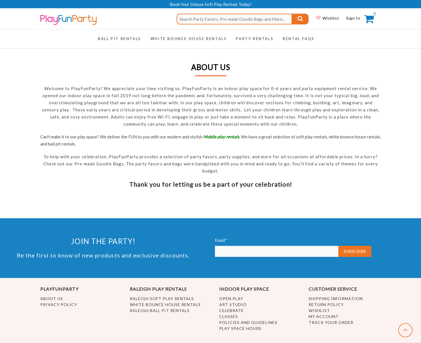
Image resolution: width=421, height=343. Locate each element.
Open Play (231, 298)
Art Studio (233, 304)
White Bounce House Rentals (165, 304)
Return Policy (326, 304)
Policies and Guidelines (248, 322)
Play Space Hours (240, 328)
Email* (277, 247)
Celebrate (231, 310)
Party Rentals (254, 38)
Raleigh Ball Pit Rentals (160, 310)
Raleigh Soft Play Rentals (162, 298)
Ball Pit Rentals (119, 38)
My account (324, 316)
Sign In (353, 18)
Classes (228, 316)
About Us (51, 298)
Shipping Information (336, 298)
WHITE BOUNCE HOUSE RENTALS (188, 38)
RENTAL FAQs (299, 38)
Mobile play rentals (221, 136)
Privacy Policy (58, 304)
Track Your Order (331, 322)
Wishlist (330, 18)
